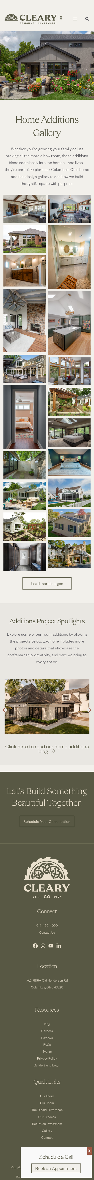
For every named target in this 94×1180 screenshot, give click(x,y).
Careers (47, 1031)
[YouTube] (50, 945)
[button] (87, 19)
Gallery (47, 1131)
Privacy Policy (47, 1058)
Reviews (47, 1038)
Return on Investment (47, 1124)
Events (47, 1051)
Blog (47, 1024)
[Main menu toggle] (75, 19)
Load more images (47, 583)
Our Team (47, 1103)
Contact (47, 1137)
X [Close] (89, 1150)
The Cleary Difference (47, 1110)
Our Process (47, 1117)
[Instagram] (43, 945)
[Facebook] (35, 945)
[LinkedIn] (58, 945)
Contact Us (47, 932)
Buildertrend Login (47, 1065)
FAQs (47, 1044)
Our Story (47, 1096)
